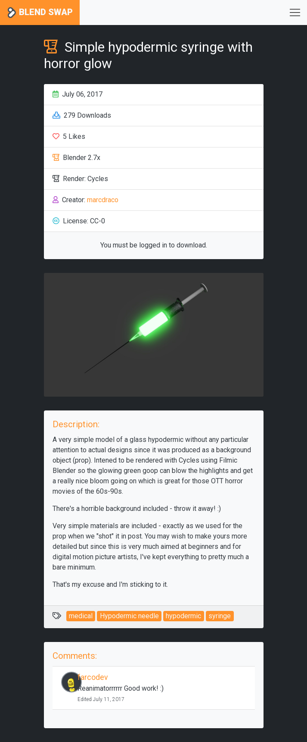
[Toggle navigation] (295, 12)
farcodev (93, 677)
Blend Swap (40, 12)
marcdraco (102, 200)
